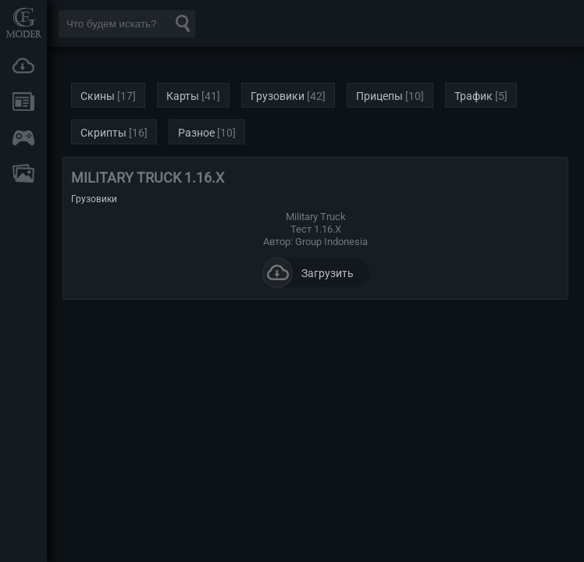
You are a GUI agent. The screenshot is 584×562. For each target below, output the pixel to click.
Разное (196, 132)
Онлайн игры (23, 137)
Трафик (473, 96)
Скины (97, 96)
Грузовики (277, 96)
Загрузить (308, 272)
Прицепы (379, 96)
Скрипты (103, 132)
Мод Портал (23, 22)
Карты (182, 96)
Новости (23, 101)
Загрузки (23, 65)
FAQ (23, 173)
